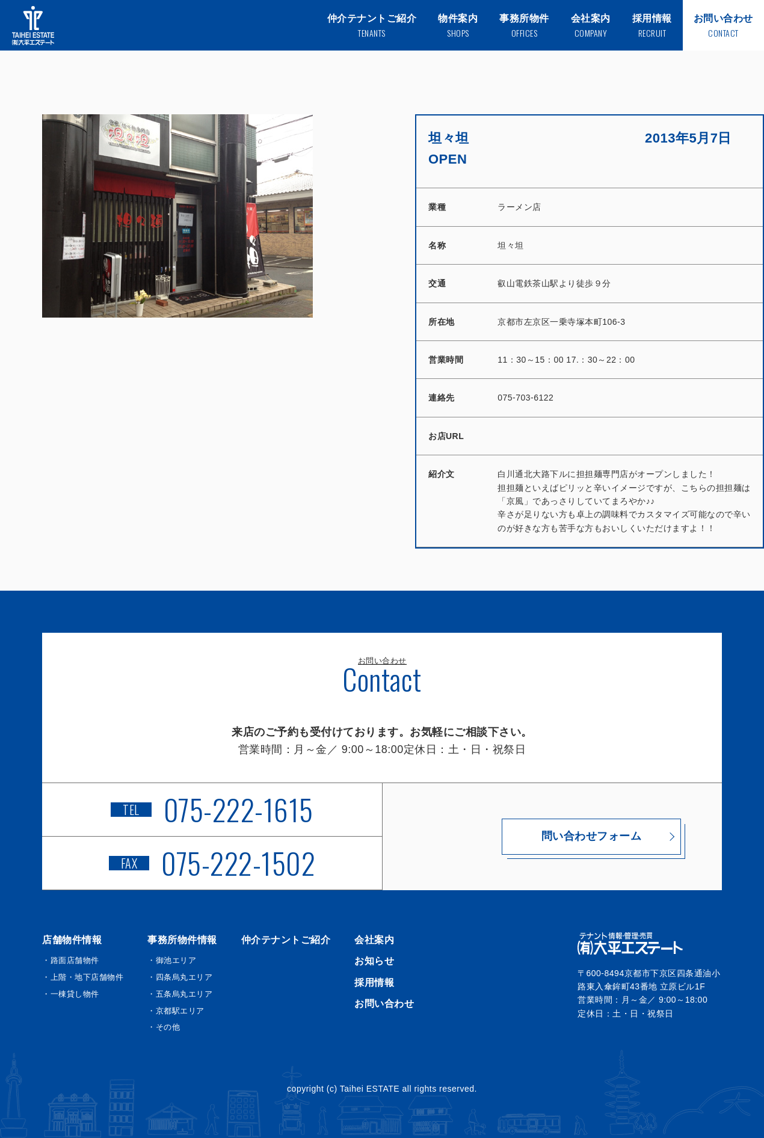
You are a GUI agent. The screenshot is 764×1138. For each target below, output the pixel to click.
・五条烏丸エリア (179, 993)
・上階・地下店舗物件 (82, 977)
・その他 (163, 1027)
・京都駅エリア (176, 1010)
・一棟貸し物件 (70, 993)
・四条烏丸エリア (179, 977)
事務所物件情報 (182, 940)
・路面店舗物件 (70, 960)
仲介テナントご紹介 (286, 940)
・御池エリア (171, 960)
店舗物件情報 (72, 940)
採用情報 (374, 982)
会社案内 (374, 940)
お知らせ (374, 961)
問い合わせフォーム (552, 836)
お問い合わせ (384, 1003)
